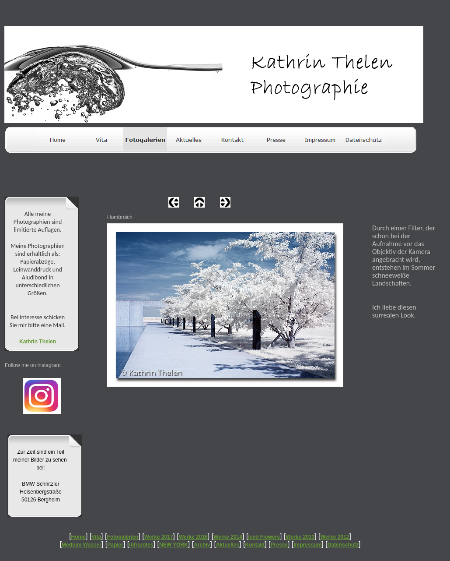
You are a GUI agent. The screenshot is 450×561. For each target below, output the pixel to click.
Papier (115, 545)
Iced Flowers (264, 537)
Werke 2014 (227, 537)
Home (78, 537)
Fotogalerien (122, 537)
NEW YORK (173, 545)
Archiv (202, 545)
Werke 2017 (158, 537)
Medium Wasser (81, 545)
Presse (279, 545)
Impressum (307, 545)
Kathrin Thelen (37, 342)
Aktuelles (227, 545)
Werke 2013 (300, 537)
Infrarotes (141, 545)
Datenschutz (343, 545)
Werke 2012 (335, 537)
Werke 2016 (193, 537)
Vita (96, 537)
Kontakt (255, 545)
